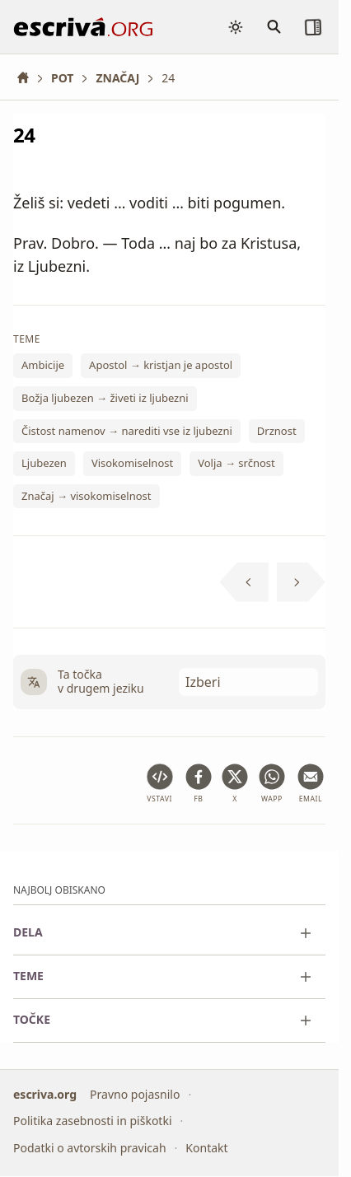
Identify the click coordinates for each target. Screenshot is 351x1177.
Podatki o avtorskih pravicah (89, 1148)
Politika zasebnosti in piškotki (92, 1120)
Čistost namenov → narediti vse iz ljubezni (126, 430)
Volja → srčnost (236, 463)
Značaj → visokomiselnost (86, 495)
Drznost (277, 430)
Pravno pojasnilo (135, 1094)
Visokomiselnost (132, 463)
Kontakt (206, 1148)
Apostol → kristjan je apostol (160, 365)
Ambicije (42, 365)
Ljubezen (44, 463)
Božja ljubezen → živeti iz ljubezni (105, 397)
